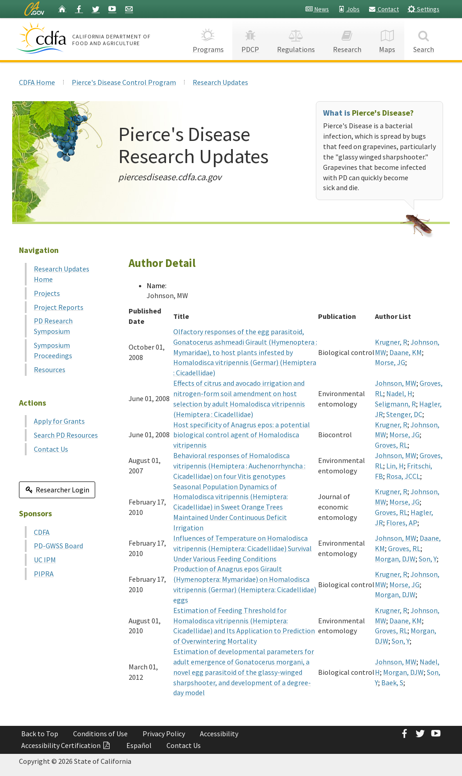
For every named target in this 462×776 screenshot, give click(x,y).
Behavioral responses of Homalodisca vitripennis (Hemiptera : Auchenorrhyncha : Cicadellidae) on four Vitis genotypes (239, 466)
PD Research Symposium (53, 326)
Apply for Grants (59, 420)
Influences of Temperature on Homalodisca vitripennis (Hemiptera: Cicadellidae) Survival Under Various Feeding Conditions (242, 548)
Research (347, 38)
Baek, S (392, 682)
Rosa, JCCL (403, 476)
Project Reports (58, 307)
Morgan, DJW (395, 558)
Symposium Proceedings (53, 350)
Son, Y (428, 558)
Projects (47, 293)
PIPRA (44, 573)
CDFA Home (37, 82)
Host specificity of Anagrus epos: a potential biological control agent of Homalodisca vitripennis (241, 435)
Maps (387, 38)
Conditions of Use (100, 733)
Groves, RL (391, 444)
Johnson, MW (395, 383)
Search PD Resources (66, 434)
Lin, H (395, 465)
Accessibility (219, 733)
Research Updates (220, 82)
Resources (49, 369)
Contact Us (51, 448)
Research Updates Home (61, 274)
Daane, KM (405, 352)
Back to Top (39, 733)
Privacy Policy (164, 733)
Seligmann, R (395, 403)
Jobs (348, 9)
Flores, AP (401, 522)
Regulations (296, 38)
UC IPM (45, 559)
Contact (383, 9)
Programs (208, 38)
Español (139, 745)
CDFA (42, 532)
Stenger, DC (404, 414)
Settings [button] (423, 9)
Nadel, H (399, 393)
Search (423, 38)
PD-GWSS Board (58, 545)
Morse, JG (390, 362)
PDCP (250, 38)
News (317, 9)
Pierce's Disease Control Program (124, 82)
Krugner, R (391, 341)
